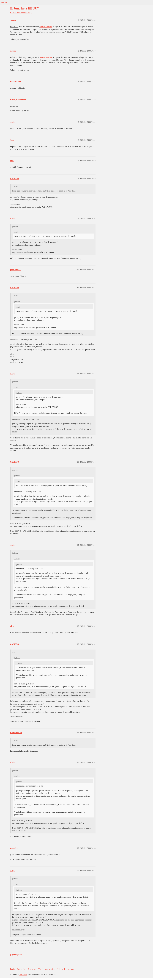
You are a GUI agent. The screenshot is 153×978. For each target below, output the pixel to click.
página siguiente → (18, 955)
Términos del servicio (46, 969)
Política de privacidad (65, 969)
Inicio (12, 969)
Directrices (32, 969)
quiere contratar (46, 27)
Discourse (23, 975)
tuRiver (4, 2)
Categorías (21, 969)
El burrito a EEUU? (24, 8)
